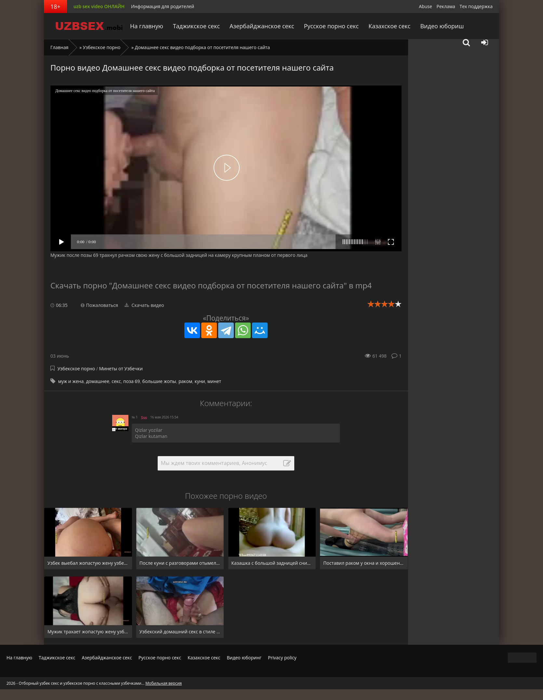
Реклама (446, 6)
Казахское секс (389, 26)
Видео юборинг (244, 657)
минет (214, 381)
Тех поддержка (476, 6)
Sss (144, 417)
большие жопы (159, 381)
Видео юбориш (441, 26)
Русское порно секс (331, 26)
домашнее (97, 381)
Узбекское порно (102, 47)
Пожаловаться (99, 305)
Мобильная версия (163, 683)
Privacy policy (282, 657)
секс (116, 381)
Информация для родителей (162, 6)
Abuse (425, 6)
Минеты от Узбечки (121, 368)
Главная (59, 47)
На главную (147, 26)
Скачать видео (144, 305)
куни (199, 381)
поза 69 (131, 381)
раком (185, 381)
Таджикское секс (197, 26)
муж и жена (71, 381)
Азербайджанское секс (262, 26)
